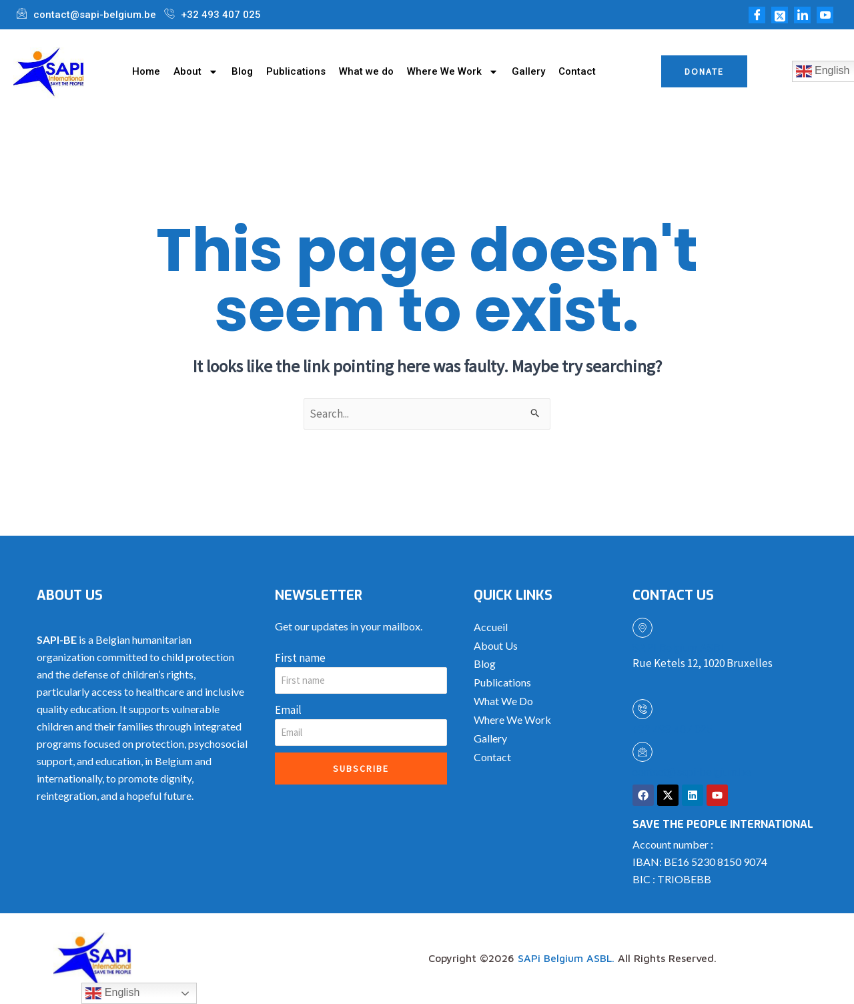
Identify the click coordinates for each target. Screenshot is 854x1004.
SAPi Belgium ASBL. (566, 959)
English (112, 993)
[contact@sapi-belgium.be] (642, 752)
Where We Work (452, 71)
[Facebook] (757, 15)
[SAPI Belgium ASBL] (642, 628)
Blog (242, 71)
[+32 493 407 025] (642, 709)
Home (146, 71)
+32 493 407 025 (672, 729)
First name (300, 657)
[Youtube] (825, 15)
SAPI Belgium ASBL (679, 648)
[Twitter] (779, 15)
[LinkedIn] (802, 15)
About (195, 71)
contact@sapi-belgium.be (691, 772)
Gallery (528, 71)
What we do (366, 71)
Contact (577, 71)
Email (288, 709)
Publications (296, 71)
